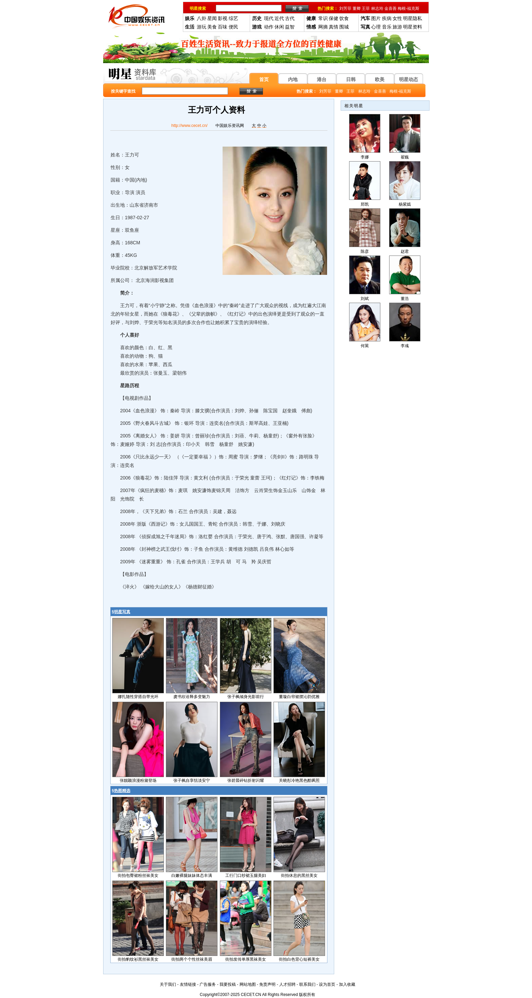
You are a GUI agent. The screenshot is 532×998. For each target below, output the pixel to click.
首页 (264, 79)
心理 (376, 27)
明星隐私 (412, 18)
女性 (397, 18)
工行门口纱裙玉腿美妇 (245, 875)
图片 (376, 18)
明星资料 (412, 27)
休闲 (279, 27)
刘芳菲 (345, 8)
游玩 (201, 27)
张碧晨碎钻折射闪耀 (245, 780)
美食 (212, 27)
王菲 (366, 8)
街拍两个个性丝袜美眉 (191, 959)
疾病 (387, 18)
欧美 (379, 79)
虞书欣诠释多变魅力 (191, 696)
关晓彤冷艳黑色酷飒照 (299, 780)
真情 (333, 27)
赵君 (405, 251)
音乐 (387, 27)
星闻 (212, 18)
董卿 (357, 8)
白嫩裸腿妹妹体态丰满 (191, 875)
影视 (222, 18)
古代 (289, 18)
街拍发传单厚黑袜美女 (245, 959)
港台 (321, 79)
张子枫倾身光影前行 (245, 696)
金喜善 (390, 8)
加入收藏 (347, 984)
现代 (268, 18)
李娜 (365, 157)
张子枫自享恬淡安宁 (191, 780)
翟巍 (405, 157)
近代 (279, 18)
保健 (333, 18)
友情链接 (188, 984)
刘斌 (365, 298)
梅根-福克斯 (408, 8)
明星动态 (408, 79)
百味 (222, 27)
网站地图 (248, 984)
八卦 (201, 18)
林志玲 (377, 8)
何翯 (365, 345)
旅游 (397, 27)
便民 (233, 27)
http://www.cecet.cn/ (189, 125)
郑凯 (365, 204)
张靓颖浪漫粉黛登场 (138, 780)
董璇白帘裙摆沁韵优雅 (299, 696)
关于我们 (168, 984)
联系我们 (307, 984)
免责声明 (267, 984)
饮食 (344, 18)
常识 (323, 18)
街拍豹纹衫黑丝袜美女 (138, 959)
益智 (289, 27)
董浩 (405, 298)
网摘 (323, 27)
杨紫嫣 (405, 204)
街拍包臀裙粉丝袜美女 (138, 875)
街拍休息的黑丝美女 (299, 875)
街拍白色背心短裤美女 (299, 959)
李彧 (405, 345)
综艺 (233, 18)
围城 (344, 27)
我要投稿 (228, 984)
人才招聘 (287, 984)
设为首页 (327, 984)
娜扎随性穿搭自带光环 (138, 696)
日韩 (351, 79)
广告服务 (208, 984)
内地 (293, 79)
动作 (268, 27)
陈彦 (365, 251)
